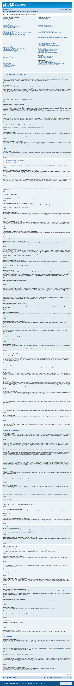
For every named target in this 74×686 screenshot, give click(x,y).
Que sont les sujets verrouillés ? (8, 68)
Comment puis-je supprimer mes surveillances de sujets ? (48, 52)
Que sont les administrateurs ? (43, 18)
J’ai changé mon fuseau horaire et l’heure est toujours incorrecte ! (14, 34)
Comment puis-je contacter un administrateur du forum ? (48, 64)
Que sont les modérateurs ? (42, 19)
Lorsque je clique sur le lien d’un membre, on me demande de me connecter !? (18, 40)
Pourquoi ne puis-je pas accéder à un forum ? (11, 50)
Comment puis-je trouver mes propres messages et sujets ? (48, 45)
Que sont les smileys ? (7, 63)
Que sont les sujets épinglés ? (8, 67)
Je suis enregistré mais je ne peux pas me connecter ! (12, 21)
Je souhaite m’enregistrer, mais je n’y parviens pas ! (12, 20)
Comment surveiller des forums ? (43, 51)
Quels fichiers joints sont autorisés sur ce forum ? (46, 56)
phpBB (8, 198)
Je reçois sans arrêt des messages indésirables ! (46, 31)
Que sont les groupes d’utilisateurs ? (44, 20)
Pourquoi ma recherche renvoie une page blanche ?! (47, 43)
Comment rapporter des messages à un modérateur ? (12, 53)
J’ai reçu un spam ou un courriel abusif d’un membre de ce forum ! (49, 32)
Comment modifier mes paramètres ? (9, 31)
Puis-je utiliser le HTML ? (7, 62)
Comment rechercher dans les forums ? (45, 41)
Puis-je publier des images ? (8, 64)
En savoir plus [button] (42, 683)
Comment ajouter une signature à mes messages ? (12, 46)
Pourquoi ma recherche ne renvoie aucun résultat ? (47, 42)
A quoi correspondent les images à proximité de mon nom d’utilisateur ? (15, 36)
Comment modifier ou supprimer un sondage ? (11, 49)
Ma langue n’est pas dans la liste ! (9, 35)
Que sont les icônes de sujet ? (8, 69)
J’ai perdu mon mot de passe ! (8, 25)
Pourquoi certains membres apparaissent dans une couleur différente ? (50, 24)
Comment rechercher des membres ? (44, 44)
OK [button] (66, 683)
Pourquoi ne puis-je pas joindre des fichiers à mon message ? (13, 51)
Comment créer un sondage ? (8, 47)
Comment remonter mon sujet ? (8, 57)
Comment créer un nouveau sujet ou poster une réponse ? (13, 43)
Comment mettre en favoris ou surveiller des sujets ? (47, 50)
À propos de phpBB (39, 641)
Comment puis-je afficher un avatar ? (9, 37)
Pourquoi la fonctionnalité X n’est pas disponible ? (46, 62)
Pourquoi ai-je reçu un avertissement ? (9, 52)
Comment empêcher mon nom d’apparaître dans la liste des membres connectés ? (17, 32)
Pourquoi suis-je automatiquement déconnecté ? (11, 26)
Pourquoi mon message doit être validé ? (10, 56)
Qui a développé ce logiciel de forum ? (44, 61)
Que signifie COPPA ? (6, 19)
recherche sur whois (6, 657)
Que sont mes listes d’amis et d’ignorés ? (45, 36)
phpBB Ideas (60, 648)
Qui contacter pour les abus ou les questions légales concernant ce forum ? (51, 63)
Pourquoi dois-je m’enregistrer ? (8, 18)
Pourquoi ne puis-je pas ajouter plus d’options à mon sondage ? (14, 48)
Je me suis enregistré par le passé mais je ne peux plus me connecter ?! (15, 24)
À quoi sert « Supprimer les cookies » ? (10, 27)
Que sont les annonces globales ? (9, 65)
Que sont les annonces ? (7, 66)
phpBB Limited (33, 640)
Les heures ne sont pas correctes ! (9, 33)
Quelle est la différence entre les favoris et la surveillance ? (48, 49)
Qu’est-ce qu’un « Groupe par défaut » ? (45, 25)
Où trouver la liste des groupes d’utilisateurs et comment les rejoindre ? (50, 21)
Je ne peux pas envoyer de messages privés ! (46, 30)
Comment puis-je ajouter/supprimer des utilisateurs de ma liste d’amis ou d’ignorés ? (52, 37)
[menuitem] (4, 9)
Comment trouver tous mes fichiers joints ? (45, 57)
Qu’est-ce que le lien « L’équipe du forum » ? (45, 26)
